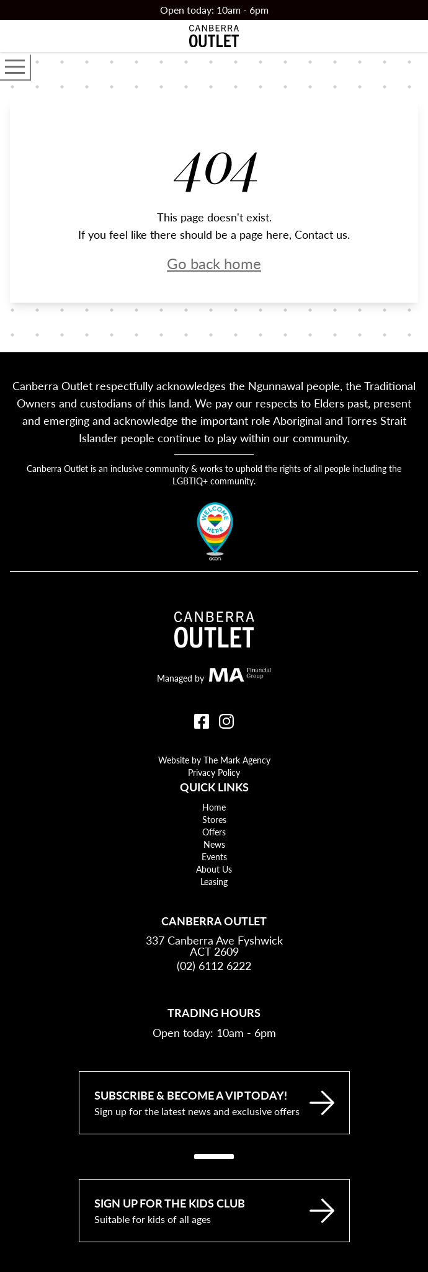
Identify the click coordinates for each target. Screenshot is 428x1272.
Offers (214, 831)
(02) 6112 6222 (214, 965)
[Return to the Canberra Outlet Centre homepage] (214, 36)
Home (214, 807)
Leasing (214, 881)
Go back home (214, 263)
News (214, 844)
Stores (214, 819)
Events (214, 856)
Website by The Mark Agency (214, 760)
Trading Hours (214, 1012)
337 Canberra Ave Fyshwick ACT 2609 (214, 946)
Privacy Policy (214, 772)
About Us (214, 869)
